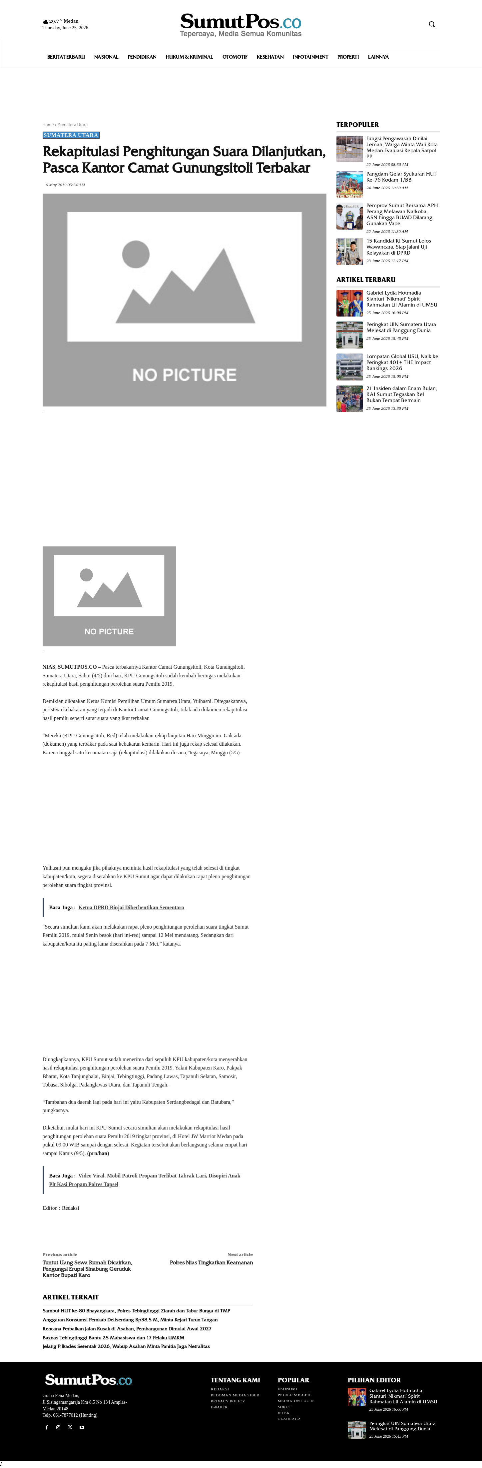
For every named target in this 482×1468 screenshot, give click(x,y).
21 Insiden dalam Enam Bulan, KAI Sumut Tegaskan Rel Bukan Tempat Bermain (401, 394)
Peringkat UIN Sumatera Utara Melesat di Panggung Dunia (401, 328)
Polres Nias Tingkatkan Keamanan (211, 1262)
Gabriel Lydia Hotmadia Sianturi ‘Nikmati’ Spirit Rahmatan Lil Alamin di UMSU (401, 299)
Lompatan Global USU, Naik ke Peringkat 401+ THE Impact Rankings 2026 (402, 362)
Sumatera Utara (73, 125)
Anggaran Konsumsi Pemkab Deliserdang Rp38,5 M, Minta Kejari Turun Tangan (130, 1320)
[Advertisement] (241, 86)
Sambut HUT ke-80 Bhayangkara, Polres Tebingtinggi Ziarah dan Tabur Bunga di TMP (136, 1311)
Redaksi (70, 1208)
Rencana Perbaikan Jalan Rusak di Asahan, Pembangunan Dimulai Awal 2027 (127, 1329)
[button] (432, 24)
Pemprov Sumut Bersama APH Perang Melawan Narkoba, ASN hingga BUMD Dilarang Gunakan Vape (402, 215)
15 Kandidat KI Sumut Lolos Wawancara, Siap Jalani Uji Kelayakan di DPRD (398, 247)
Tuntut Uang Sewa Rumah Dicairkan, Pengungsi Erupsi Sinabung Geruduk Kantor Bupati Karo (87, 1268)
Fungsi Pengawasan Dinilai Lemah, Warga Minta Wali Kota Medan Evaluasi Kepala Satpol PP (402, 148)
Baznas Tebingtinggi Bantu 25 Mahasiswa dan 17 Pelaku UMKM (113, 1338)
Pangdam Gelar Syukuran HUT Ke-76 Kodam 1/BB (401, 177)
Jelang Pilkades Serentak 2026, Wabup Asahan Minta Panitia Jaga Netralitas (126, 1346)
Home (48, 125)
